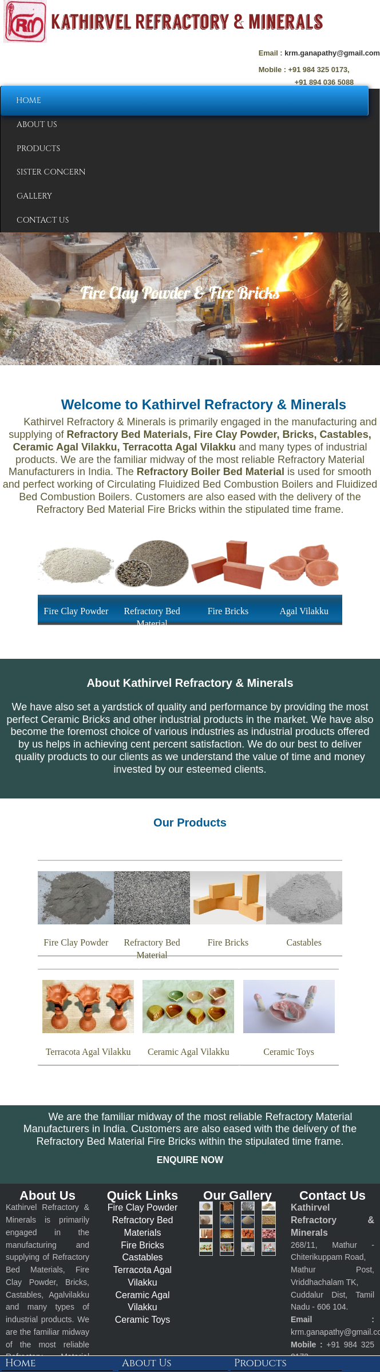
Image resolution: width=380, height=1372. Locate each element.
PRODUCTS (38, 148)
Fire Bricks (142, 1245)
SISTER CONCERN (51, 172)
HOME (28, 100)
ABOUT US (37, 124)
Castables (142, 1257)
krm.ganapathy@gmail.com (332, 53)
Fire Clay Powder (143, 1207)
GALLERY (34, 196)
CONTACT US (43, 220)
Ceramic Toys (143, 1319)
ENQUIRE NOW (190, 1160)
